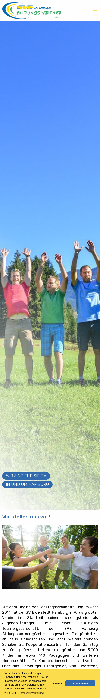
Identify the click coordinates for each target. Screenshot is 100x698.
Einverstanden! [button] (80, 683)
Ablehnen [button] (57, 683)
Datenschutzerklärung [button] (31, 693)
